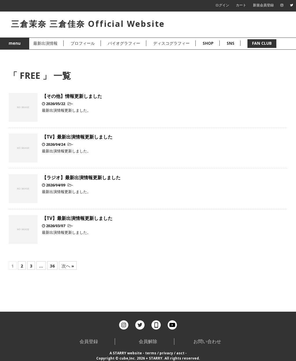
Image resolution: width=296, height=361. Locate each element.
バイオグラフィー (124, 43)
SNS (230, 43)
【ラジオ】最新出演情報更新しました (81, 177)
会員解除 (148, 341)
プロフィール (83, 43)
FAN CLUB (262, 43)
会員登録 (88, 341)
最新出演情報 (45, 43)
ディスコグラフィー (171, 43)
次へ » (68, 266)
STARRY (119, 353)
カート (241, 5)
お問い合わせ (207, 341)
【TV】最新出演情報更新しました (77, 137)
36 (52, 266)
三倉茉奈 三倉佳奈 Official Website (88, 23)
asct (180, 353)
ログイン (222, 5)
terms (150, 353)
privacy (166, 353)
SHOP (208, 43)
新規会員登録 (263, 5)
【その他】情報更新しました (72, 96)
